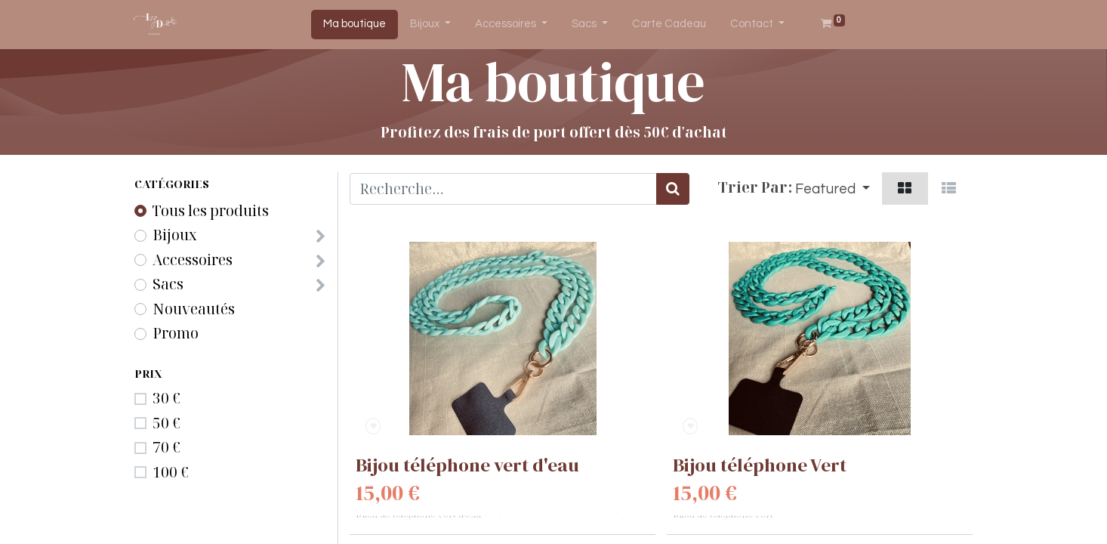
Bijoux (175, 235)
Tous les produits (211, 211)
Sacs (168, 284)
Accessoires (193, 260)
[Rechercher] (672, 189)
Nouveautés (194, 309)
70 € (166, 447)
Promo (176, 333)
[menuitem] (354, 24)
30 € (166, 398)
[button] (832, 188)
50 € (166, 423)
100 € (171, 472)
